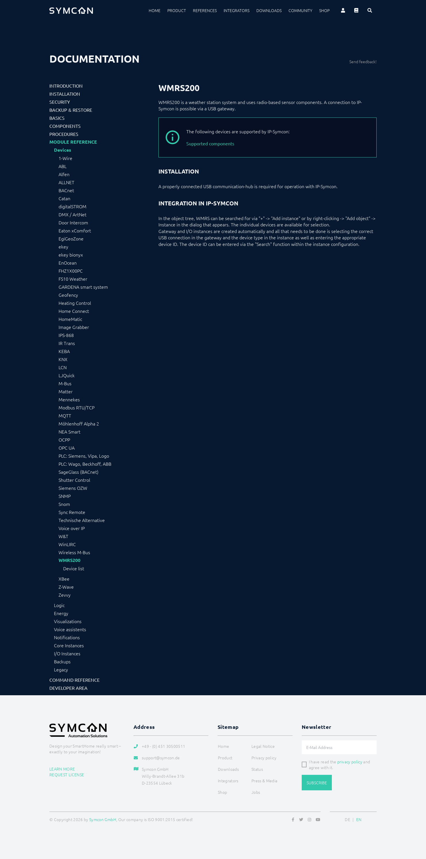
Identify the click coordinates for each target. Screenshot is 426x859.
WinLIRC (67, 544)
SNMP (65, 496)
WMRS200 (69, 560)
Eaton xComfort (75, 230)
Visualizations (68, 621)
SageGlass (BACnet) (78, 472)
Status (257, 769)
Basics (57, 118)
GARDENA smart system (83, 287)
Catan (64, 198)
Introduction (66, 85)
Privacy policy (263, 757)
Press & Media (264, 780)
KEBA (64, 351)
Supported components (210, 143)
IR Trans (67, 343)
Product (176, 10)
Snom (64, 504)
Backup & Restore (70, 110)
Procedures (63, 134)
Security (59, 102)
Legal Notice (263, 746)
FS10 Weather (73, 279)
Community (300, 10)
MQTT (65, 415)
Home (154, 10)
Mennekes (69, 399)
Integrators (236, 10)
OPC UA (67, 447)
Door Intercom (73, 222)
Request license (66, 774)
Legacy (61, 669)
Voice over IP (72, 528)
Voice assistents (70, 629)
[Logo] (71, 10)
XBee (64, 578)
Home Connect (74, 311)
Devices (62, 150)
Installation (64, 94)
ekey (63, 246)
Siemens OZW (73, 488)
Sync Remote (72, 512)
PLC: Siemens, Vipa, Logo (84, 456)
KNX (63, 359)
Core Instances (69, 645)
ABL (63, 166)
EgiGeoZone (71, 238)
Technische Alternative (82, 520)
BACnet (66, 190)
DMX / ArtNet (72, 214)
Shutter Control (74, 480)
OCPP (64, 439)
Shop (324, 10)
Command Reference (74, 680)
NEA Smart (69, 431)
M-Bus (65, 383)
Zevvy (65, 595)
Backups (62, 661)
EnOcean (68, 262)
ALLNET (66, 182)
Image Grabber (74, 327)
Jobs (255, 792)
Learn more (62, 769)
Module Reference (73, 142)
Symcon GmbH (102, 819)
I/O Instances (67, 653)
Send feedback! (363, 61)
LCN (63, 367)
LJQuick (67, 375)
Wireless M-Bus (74, 552)
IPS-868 (66, 335)
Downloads (269, 10)
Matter (66, 391)
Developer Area (68, 688)
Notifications (67, 637)
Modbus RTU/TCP (76, 407)
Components (65, 126)
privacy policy (349, 761)
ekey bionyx (71, 254)
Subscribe (317, 782)
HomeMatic (70, 319)
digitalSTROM (72, 206)
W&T (63, 536)
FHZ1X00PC (71, 271)
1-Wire (65, 158)
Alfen (64, 174)
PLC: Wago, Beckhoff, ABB (85, 464)
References (205, 10)
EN (359, 819)
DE (347, 819)
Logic (59, 605)
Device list (73, 568)
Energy (61, 613)
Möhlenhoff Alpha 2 (79, 423)
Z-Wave (66, 587)
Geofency (68, 295)
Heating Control (75, 303)
